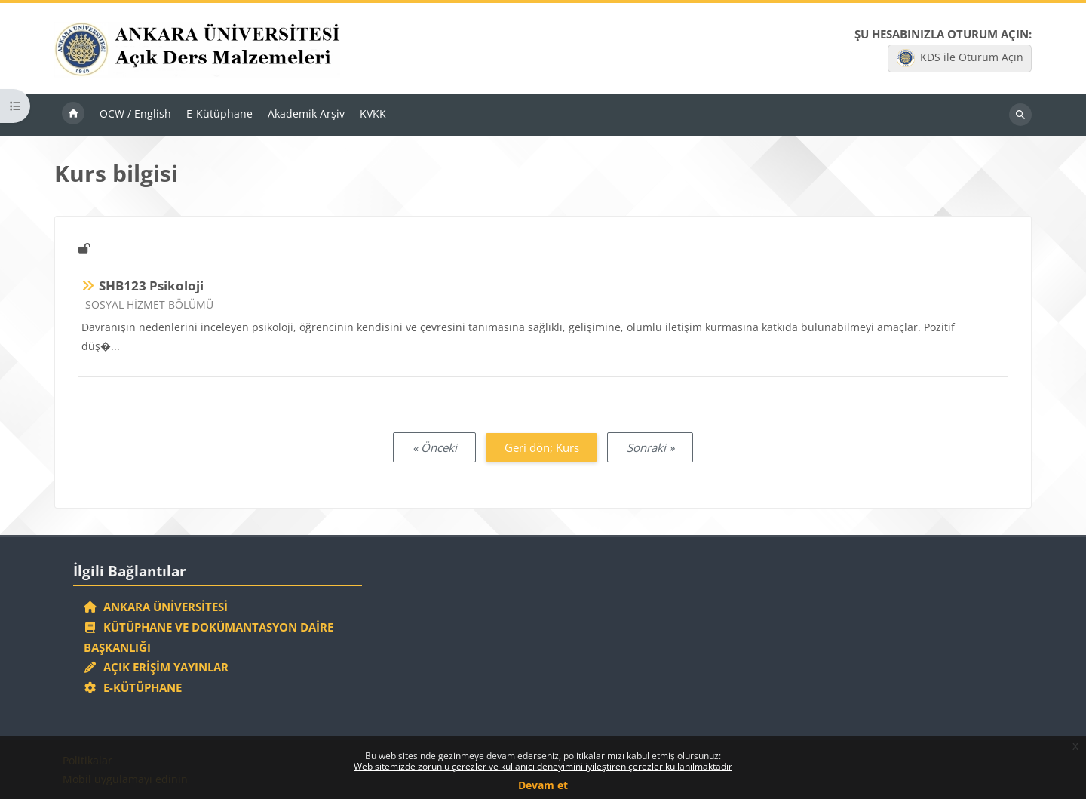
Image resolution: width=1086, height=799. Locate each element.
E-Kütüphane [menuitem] (219, 113)
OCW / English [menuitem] (135, 113)
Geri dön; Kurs (542, 447)
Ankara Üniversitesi (156, 606)
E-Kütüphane (133, 687)
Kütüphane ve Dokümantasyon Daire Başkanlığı (209, 637)
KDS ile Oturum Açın (960, 58)
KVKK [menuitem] (373, 113)
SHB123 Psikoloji (151, 285)
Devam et (543, 785)
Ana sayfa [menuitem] (73, 115)
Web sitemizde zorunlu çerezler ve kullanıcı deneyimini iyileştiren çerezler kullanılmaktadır (543, 766)
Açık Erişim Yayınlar (158, 667)
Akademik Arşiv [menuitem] (306, 113)
